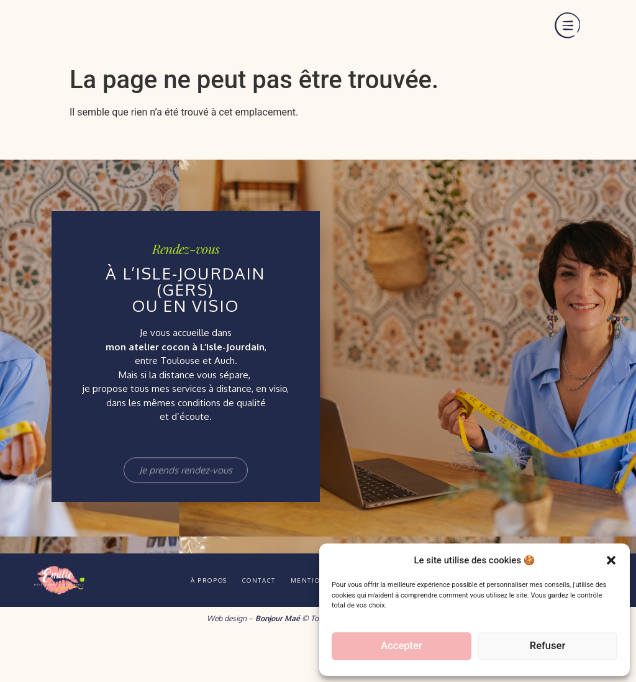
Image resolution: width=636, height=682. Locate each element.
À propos (185, 623)
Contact (250, 623)
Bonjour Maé (277, 661)
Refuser (547, 646)
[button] (611, 553)
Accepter (401, 646)
